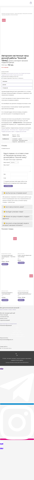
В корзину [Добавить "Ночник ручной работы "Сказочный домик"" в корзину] (5, 300)
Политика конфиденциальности (17, 336)
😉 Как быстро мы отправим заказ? (15, 193)
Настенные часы (17, 73)
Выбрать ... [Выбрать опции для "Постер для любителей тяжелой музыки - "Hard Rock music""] (5, 264)
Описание (5, 81)
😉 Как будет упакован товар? (13, 212)
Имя (5, 174)
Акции (17, 327)
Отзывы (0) (5, 88)
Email (5, 178)
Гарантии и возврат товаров (17, 334)
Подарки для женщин (25, 73)
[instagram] (17, 353)
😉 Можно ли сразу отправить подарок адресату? (16, 217)
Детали (4, 84)
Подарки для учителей (18, 75)
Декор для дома (18, 13)
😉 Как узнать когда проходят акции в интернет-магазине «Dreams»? (16, 224)
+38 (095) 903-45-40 (4, 343)
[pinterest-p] (17, 355)
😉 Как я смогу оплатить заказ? (13, 207)
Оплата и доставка (17, 332)
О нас (17, 329)
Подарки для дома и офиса (7, 75)
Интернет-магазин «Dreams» (8, 13)
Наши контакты (17, 330)
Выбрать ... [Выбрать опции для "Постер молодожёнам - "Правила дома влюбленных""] (21, 300)
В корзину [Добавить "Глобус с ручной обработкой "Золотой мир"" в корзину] (21, 262)
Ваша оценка (7, 162)
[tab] (16, 81)
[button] (8, 309)
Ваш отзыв (7, 165)
